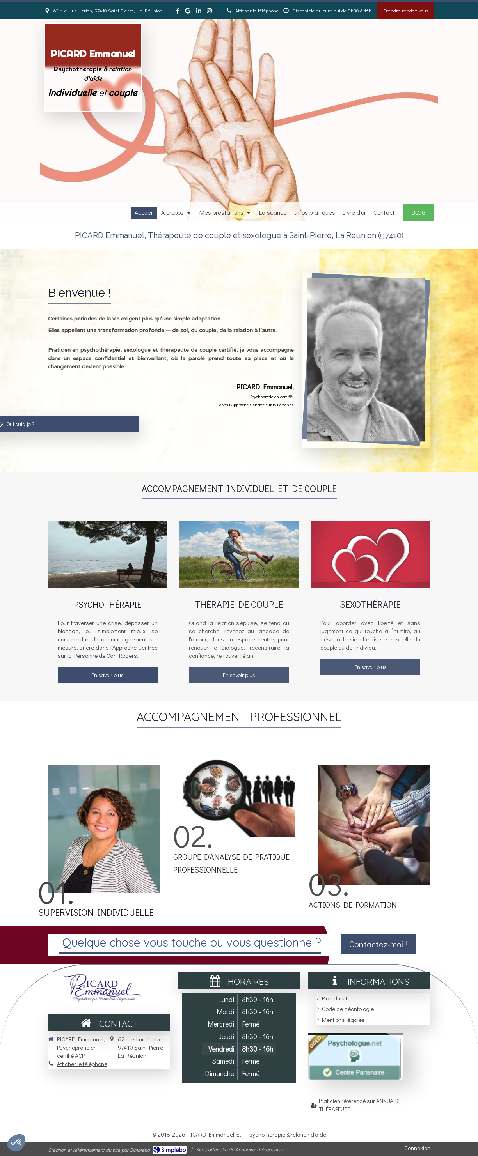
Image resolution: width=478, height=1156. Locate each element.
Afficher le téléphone (257, 10)
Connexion (417, 1148)
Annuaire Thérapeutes (259, 1149)
